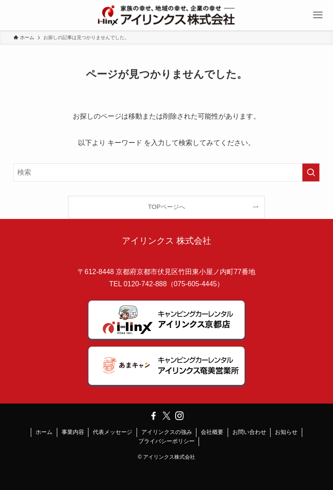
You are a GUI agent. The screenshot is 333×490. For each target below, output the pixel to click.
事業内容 (73, 432)
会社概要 (212, 432)
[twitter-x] (166, 416)
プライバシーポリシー (166, 441)
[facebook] (153, 416)
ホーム (44, 432)
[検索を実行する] (311, 172)
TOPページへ (166, 206)
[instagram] (179, 416)
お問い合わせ (249, 432)
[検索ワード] (166, 172)
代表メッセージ (112, 432)
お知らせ (286, 432)
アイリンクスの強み (166, 432)
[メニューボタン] (318, 15)
